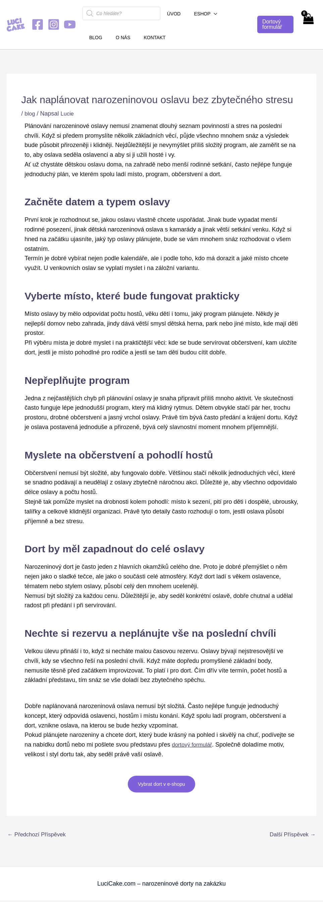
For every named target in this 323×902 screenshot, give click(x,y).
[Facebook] (38, 24)
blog (30, 113)
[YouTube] (70, 24)
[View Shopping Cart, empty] (308, 24)
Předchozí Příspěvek (39, 835)
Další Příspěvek (291, 835)
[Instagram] (54, 24)
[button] (207, 13)
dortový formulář (193, 744)
